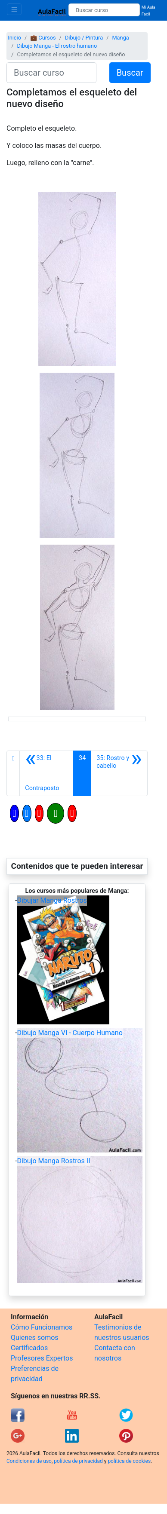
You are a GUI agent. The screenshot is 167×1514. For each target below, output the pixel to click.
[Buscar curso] (103, 9)
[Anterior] (46, 773)
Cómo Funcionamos (41, 1327)
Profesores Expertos (42, 1358)
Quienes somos (35, 1337)
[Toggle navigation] (14, 9)
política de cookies (129, 1461)
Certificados (29, 1348)
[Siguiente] (119, 773)
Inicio (14, 37)
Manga (120, 37)
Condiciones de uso (29, 1461)
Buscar (130, 72)
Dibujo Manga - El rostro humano (57, 46)
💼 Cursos (43, 37)
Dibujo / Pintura (84, 37)
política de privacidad (78, 1461)
